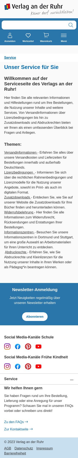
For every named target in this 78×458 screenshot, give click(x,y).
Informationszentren (19, 232)
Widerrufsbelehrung (19, 212)
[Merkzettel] (28, 38)
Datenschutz (24, 448)
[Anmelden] (10, 38)
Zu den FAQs (16, 422)
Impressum (44, 448)
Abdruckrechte (16, 252)
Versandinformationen (20, 152)
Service (10, 379)
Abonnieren (34, 316)
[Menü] (64, 38)
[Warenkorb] (46, 38)
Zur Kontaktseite (18, 429)
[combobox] (34, 25)
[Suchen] (70, 25)
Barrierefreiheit (15, 453)
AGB (7, 448)
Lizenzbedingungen (19, 172)
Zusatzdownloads (17, 197)
